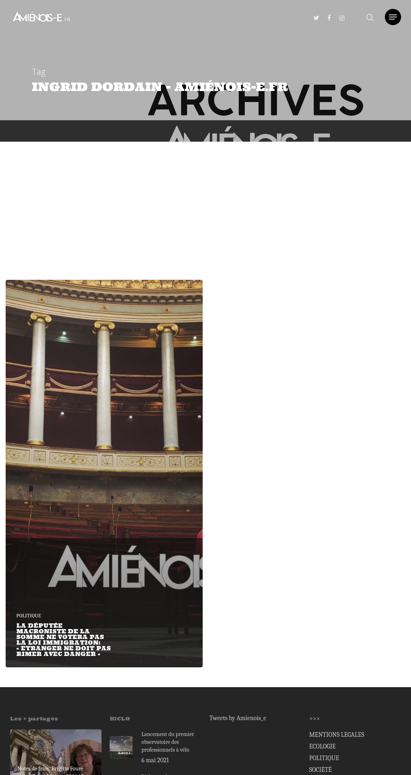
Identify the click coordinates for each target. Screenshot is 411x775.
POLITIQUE (28, 616)
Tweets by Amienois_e (237, 718)
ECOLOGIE (322, 746)
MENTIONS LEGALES (336, 735)
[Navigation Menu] (393, 17)
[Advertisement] (205, 194)
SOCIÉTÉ (320, 770)
